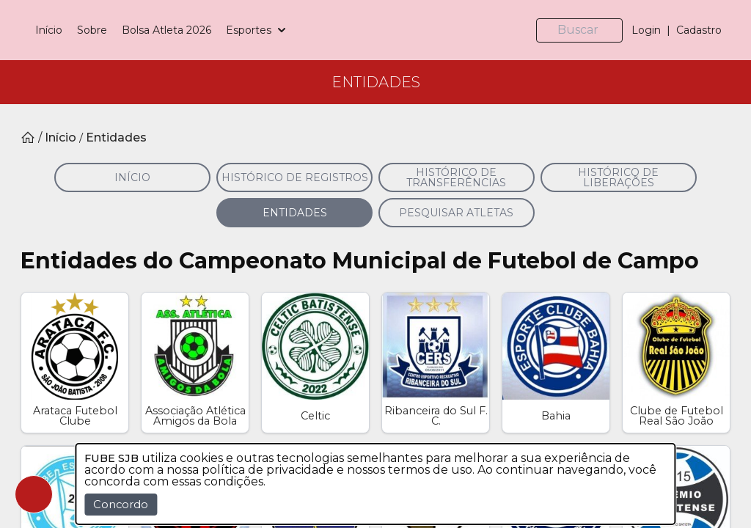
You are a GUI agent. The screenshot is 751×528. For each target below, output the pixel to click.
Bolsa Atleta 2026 (254, 49)
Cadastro (699, 49)
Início (136, 49)
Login (646, 49)
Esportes (345, 49)
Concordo (120, 504)
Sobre (180, 49)
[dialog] (375, 484)
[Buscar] (585, 49)
